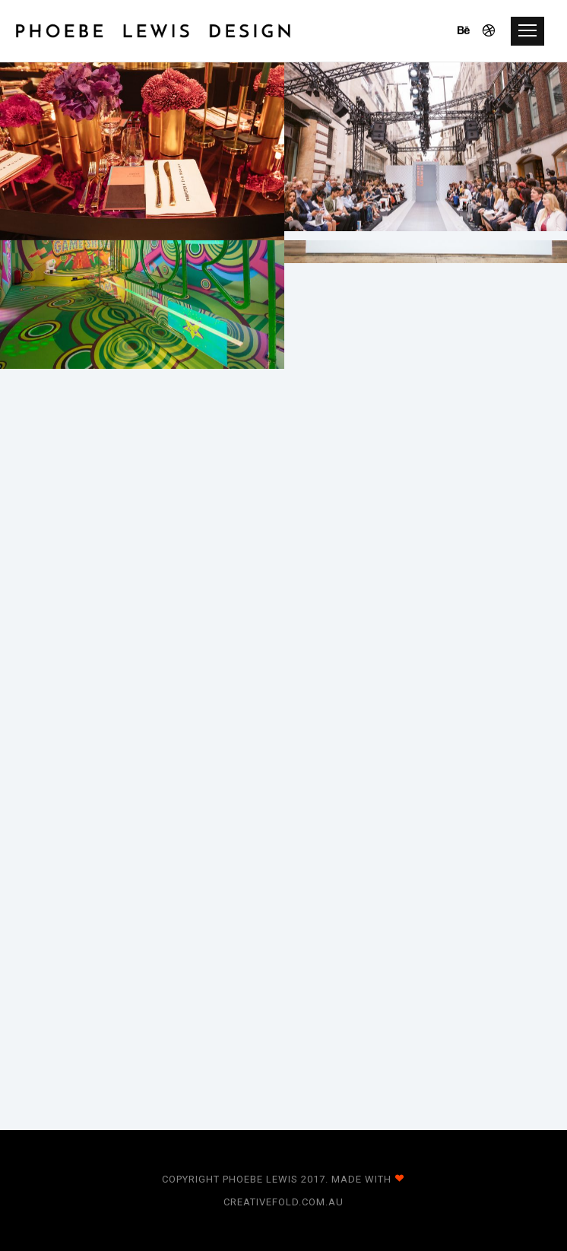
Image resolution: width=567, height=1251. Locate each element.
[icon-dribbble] (489, 30)
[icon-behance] (468, 30)
